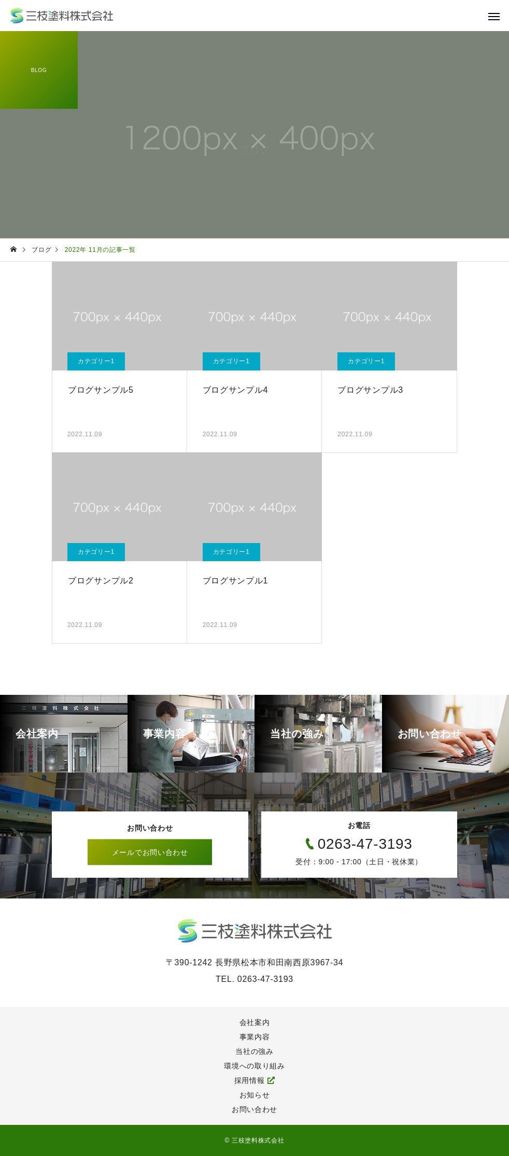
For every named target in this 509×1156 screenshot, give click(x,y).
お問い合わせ (254, 1109)
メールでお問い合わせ (150, 852)
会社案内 (254, 1022)
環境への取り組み (254, 1066)
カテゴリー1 (96, 361)
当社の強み (254, 1051)
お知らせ (254, 1095)
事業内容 (254, 1037)
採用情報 (249, 1080)
